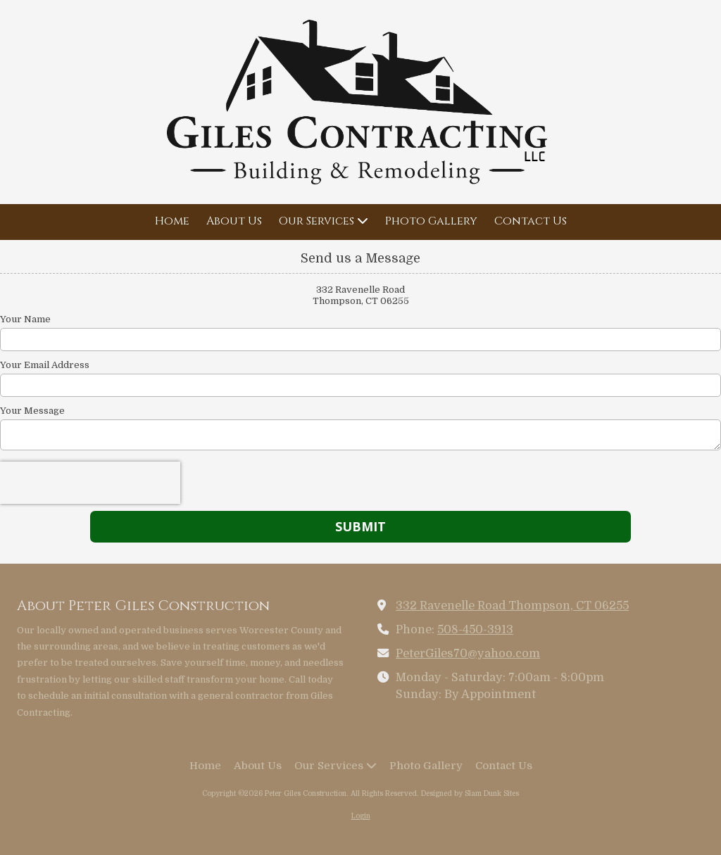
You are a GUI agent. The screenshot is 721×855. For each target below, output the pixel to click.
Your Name (25, 319)
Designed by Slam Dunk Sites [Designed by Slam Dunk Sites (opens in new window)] (470, 793)
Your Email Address (44, 365)
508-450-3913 (475, 629)
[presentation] (90, 483)
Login (360, 816)
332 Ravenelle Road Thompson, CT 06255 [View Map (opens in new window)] (512, 605)
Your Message (32, 410)
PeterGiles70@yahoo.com (468, 653)
